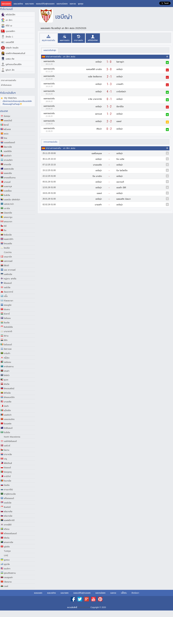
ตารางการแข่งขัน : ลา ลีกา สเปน (60, 56)
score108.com (84, 607)
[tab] (48, 38)
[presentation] (48, 38)
